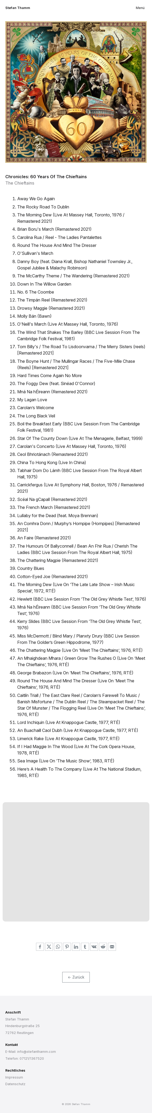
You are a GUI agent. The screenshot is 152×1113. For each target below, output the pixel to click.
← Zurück (76, 977)
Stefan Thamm (17, 8)
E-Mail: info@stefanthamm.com (30, 1052)
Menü (140, 8)
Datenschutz (15, 1084)
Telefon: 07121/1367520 (24, 1058)
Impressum (14, 1077)
